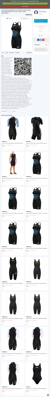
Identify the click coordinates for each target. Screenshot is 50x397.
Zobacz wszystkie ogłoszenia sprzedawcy (41, 26)
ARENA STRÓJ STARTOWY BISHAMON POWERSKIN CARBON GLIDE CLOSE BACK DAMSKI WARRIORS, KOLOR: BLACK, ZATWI (37, 248)
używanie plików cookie (34, 1)
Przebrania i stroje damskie (8, 180)
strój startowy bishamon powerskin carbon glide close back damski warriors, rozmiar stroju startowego (37, 213)
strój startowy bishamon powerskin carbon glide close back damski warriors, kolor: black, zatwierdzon (37, 178)
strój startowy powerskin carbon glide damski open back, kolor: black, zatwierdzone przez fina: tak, (37, 283)
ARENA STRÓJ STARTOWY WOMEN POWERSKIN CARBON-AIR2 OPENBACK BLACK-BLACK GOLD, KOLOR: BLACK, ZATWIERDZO (13, 283)
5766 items (41, 31)
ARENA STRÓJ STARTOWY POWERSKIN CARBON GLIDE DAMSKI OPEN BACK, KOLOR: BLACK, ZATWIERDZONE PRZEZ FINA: (37, 318)
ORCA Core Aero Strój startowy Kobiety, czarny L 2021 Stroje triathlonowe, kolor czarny (37, 143)
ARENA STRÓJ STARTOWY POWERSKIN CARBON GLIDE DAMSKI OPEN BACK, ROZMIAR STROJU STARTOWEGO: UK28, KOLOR (13, 318)
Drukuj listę (41, 29)
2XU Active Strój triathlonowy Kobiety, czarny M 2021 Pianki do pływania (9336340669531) (13, 178)
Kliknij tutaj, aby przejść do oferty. (41, 21)
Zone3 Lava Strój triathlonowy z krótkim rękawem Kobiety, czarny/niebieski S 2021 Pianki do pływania (13, 143)
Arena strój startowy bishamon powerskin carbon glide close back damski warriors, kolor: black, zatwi (13, 248)
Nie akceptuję (25, 6)
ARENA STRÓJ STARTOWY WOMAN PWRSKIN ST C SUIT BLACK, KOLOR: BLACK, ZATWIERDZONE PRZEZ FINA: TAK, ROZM (37, 388)
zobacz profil (41, 14)
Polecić (41, 35)
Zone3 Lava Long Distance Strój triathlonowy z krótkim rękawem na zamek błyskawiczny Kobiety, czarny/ (13, 353)
